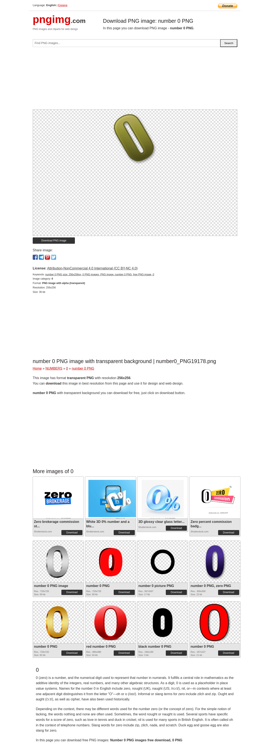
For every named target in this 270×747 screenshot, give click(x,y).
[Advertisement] (135, 79)
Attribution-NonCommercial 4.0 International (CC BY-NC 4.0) (92, 268)
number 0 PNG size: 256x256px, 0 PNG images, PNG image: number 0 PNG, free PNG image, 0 (99, 274)
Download (71, 532)
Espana (62, 5)
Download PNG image (53, 240)
